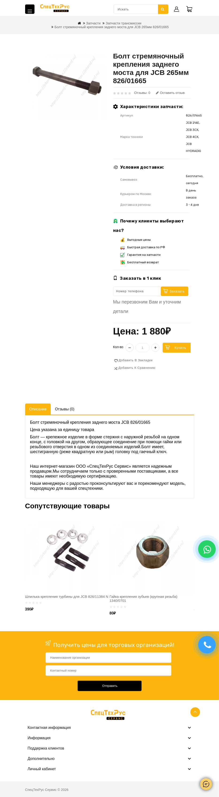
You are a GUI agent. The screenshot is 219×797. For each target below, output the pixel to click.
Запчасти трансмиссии (123, 23)
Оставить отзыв (170, 93)
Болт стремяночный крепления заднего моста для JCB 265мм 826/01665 (111, 27)
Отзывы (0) (64, 409)
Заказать (176, 291)
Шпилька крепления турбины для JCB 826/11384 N (66, 597)
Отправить (109, 686)
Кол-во (118, 347)
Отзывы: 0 (142, 93)
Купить (180, 348)
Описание (38, 409)
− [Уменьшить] (129, 347)
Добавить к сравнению (137, 367)
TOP (195, 712)
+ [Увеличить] (155, 347)
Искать (162, 9)
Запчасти (93, 23)
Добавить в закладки (136, 360)
